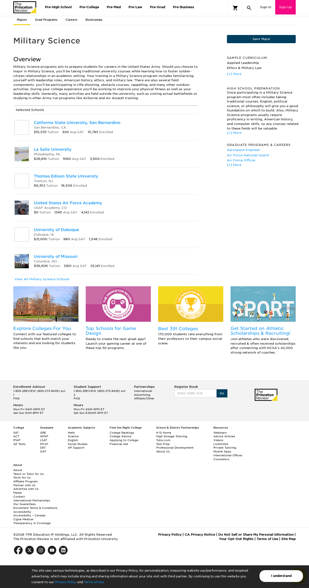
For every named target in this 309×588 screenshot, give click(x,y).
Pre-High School (58, 7)
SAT (16, 432)
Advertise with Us (26, 489)
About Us (163, 451)
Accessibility (22, 511)
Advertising (142, 395)
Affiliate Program (25, 481)
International (143, 391)
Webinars (220, 432)
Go (222, 393)
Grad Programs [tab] (46, 19)
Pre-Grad (157, 7)
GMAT (44, 436)
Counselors (221, 459)
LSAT (43, 440)
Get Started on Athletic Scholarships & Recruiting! (260, 331)
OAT (43, 451)
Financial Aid (119, 444)
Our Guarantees (24, 504)
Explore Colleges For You (42, 328)
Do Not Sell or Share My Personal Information (256, 534)
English (73, 440)
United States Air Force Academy (68, 203)
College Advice (120, 436)
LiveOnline (220, 444)
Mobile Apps (222, 451)
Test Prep (163, 444)
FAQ (16, 398)
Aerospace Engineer (243, 150)
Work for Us (22, 477)
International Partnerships (31, 500)
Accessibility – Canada (29, 515)
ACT (16, 436)
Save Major (261, 39)
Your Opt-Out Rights (236, 539)
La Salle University (52, 149)
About (17, 470)
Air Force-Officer (241, 160)
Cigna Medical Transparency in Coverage (32, 521)
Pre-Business (183, 7)
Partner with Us (24, 485)
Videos (218, 440)
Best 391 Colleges (178, 328)
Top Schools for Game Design (111, 331)
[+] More (234, 74)
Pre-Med (114, 7)
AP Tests (19, 444)
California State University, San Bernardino (77, 122)
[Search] (249, 8)
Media (17, 492)
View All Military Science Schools (42, 279)
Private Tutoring (224, 447)
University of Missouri (55, 256)
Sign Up (285, 7)
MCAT (44, 444)
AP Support (76, 447)
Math (71, 432)
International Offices (227, 455)
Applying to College (124, 440)
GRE (43, 432)
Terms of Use (94, 582)
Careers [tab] (71, 19)
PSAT (17, 440)
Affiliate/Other (144, 398)
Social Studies (78, 444)
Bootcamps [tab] (93, 19)
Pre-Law (135, 7)
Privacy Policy (66, 582)
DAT (43, 447)
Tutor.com (163, 440)
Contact (19, 496)
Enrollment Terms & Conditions (35, 508)
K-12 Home (163, 432)
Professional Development (175, 447)
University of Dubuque (56, 229)
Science (73, 436)
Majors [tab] (22, 19)
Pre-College (89, 7)
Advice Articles (224, 436)
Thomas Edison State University (66, 176)
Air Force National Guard (248, 155)
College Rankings (122, 432)
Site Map (288, 539)
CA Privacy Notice (200, 534)
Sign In (265, 7)
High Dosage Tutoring (171, 436)
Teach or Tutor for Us (28, 474)
